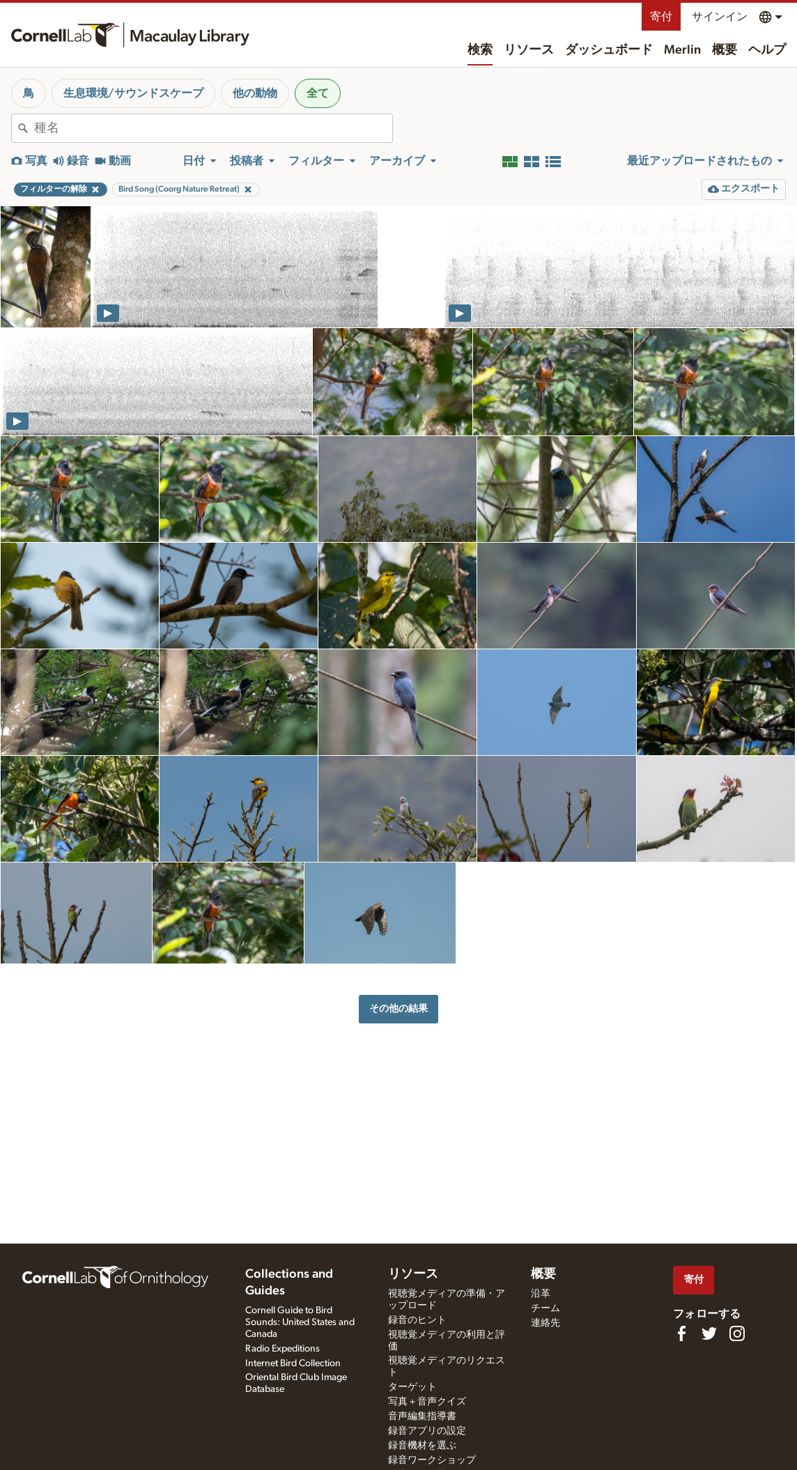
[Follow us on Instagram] (737, 1333)
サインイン (720, 16)
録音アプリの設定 (427, 1431)
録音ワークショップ (432, 1460)
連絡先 (545, 1323)
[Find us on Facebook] (681, 1333)
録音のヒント (417, 1320)
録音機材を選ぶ (422, 1445)
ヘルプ (767, 50)
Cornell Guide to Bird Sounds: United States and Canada (300, 1322)
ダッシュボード (609, 50)
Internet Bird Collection (293, 1363)
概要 (724, 50)
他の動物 (255, 93)
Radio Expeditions (282, 1349)
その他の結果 (398, 1008)
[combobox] (213, 128)
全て (318, 93)
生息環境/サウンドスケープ (133, 93)
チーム (545, 1308)
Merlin (682, 50)
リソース (529, 50)
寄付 (661, 16)
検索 (480, 50)
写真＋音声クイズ (427, 1402)
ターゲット (412, 1387)
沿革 (540, 1294)
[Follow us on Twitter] (709, 1333)
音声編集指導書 (422, 1416)
